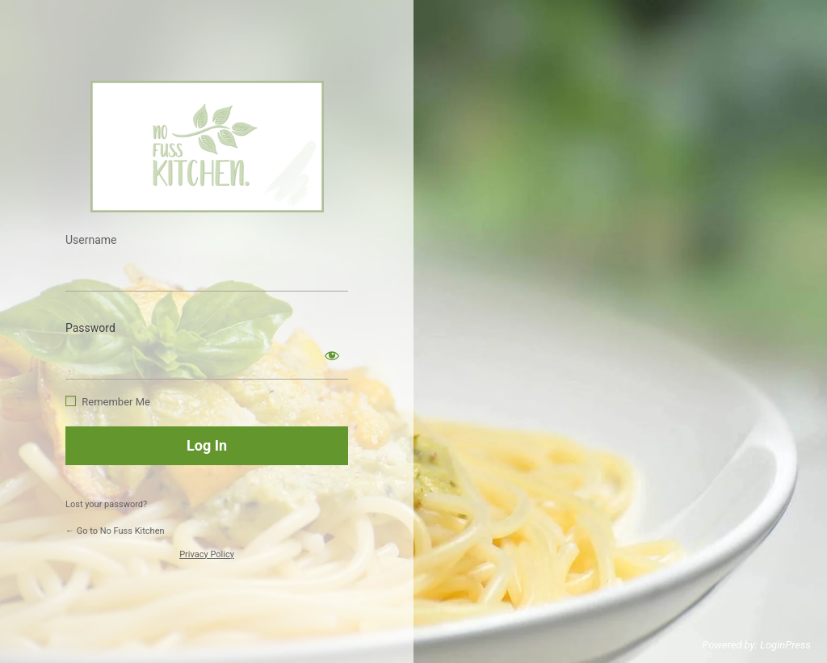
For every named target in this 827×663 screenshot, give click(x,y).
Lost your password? (106, 504)
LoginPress (785, 645)
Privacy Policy (206, 554)
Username (91, 239)
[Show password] (332, 355)
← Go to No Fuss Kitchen (115, 531)
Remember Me (116, 402)
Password (90, 327)
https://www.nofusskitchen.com (207, 146)
